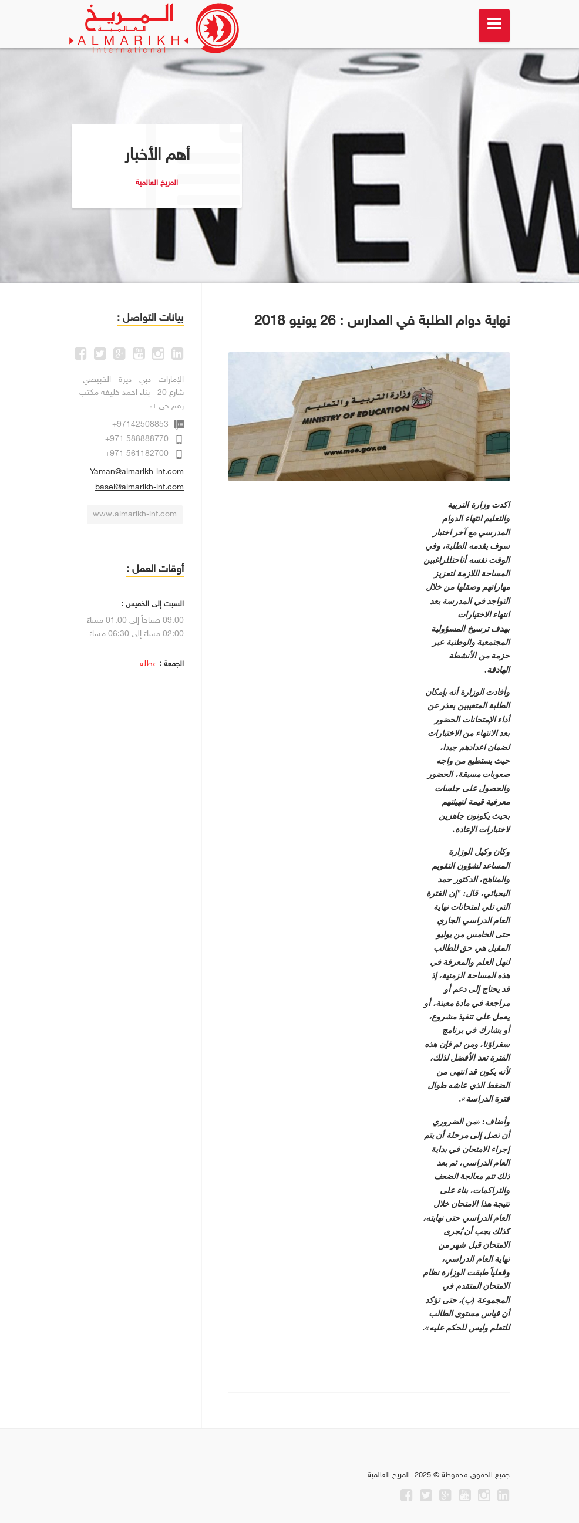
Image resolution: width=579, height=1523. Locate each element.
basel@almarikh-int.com (139, 487)
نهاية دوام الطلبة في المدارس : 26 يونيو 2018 (382, 321)
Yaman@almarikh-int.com (137, 472)
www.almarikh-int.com (135, 514)
